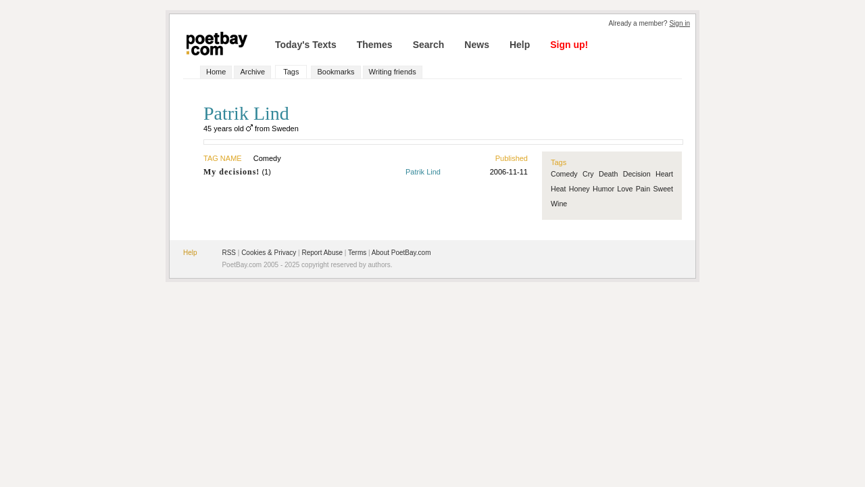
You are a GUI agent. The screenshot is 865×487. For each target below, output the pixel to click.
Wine (559, 204)
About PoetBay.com (401, 252)
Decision (637, 174)
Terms (357, 252)
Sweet (663, 189)
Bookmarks (335, 72)
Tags (291, 72)
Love (625, 189)
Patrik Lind (423, 172)
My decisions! (231, 172)
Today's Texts (306, 44)
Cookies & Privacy (268, 252)
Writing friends (392, 72)
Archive (252, 72)
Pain (643, 189)
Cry (588, 174)
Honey (579, 189)
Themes (375, 44)
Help (520, 44)
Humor (603, 189)
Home (216, 72)
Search (429, 44)
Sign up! (569, 44)
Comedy (564, 174)
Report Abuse (322, 252)
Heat (558, 189)
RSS (229, 252)
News (476, 44)
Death (608, 174)
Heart (664, 174)
